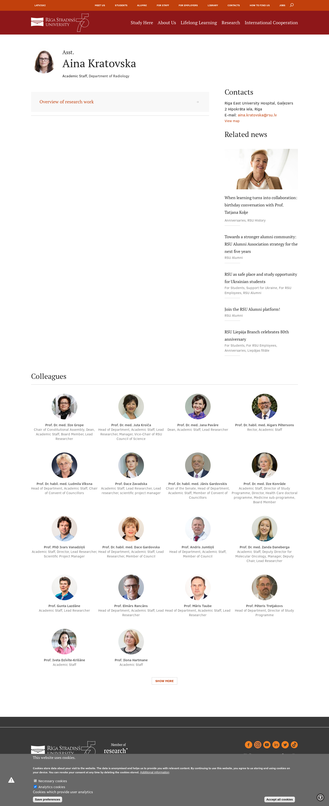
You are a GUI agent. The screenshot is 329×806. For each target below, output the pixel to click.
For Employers (188, 5)
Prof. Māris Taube (198, 605)
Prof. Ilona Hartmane (131, 660)
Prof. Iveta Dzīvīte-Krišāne (64, 660)
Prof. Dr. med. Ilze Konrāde (265, 483)
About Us (167, 23)
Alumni (142, 5)
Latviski (40, 5)
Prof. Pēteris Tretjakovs (264, 605)
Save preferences (47, 799)
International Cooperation (271, 23)
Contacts (234, 5)
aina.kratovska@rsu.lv (257, 115)
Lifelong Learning (199, 23)
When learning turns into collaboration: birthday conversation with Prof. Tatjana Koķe (261, 205)
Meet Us (100, 5)
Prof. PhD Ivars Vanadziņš (64, 547)
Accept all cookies (279, 799)
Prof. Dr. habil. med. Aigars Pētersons (264, 425)
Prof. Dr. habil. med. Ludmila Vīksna (64, 483)
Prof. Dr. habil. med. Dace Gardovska (131, 547)
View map (232, 120)
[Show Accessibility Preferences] (320, 797)
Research (231, 23)
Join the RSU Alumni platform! (252, 309)
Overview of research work (67, 102)
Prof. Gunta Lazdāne (64, 605)
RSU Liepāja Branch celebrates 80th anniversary (257, 335)
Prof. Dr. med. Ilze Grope (64, 425)
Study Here (142, 23)
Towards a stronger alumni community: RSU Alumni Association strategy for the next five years (261, 244)
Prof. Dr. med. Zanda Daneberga (264, 547)
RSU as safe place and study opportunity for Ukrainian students (261, 278)
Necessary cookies (52, 781)
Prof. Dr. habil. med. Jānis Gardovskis (197, 483)
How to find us (260, 5)
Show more (164, 681)
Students (121, 5)
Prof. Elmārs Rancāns (131, 605)
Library (213, 5)
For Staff (163, 5)
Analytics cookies (51, 787)
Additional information (154, 772)
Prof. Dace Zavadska (131, 483)
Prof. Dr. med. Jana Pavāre (197, 425)
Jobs (282, 5)
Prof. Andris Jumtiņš (198, 547)
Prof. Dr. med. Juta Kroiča (131, 425)
